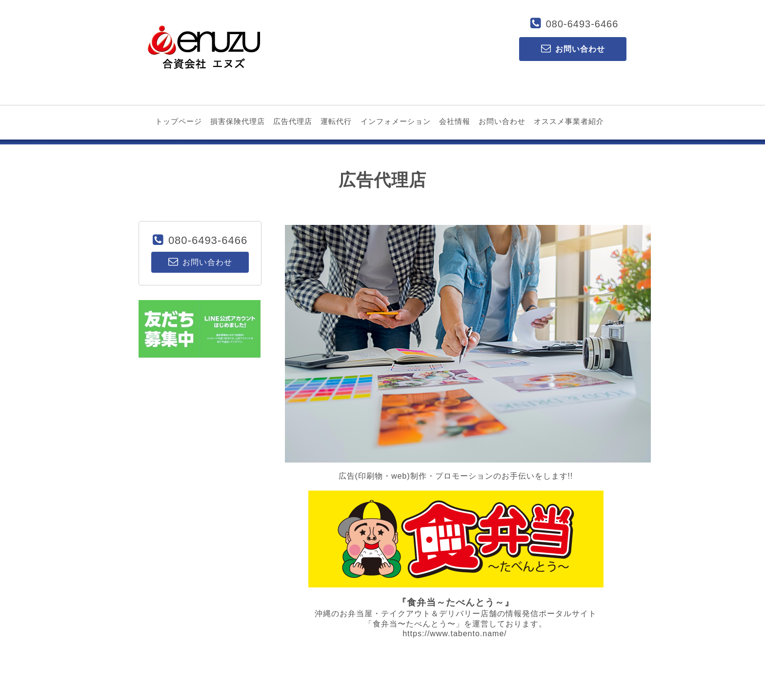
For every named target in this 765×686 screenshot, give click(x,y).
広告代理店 (292, 121)
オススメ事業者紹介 (569, 121)
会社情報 (454, 121)
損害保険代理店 (237, 121)
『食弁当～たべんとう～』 (455, 602)
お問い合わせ (502, 121)
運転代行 (336, 121)
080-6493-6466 (582, 24)
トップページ (178, 121)
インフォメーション (396, 121)
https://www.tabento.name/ (455, 633)
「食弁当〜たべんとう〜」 (414, 624)
